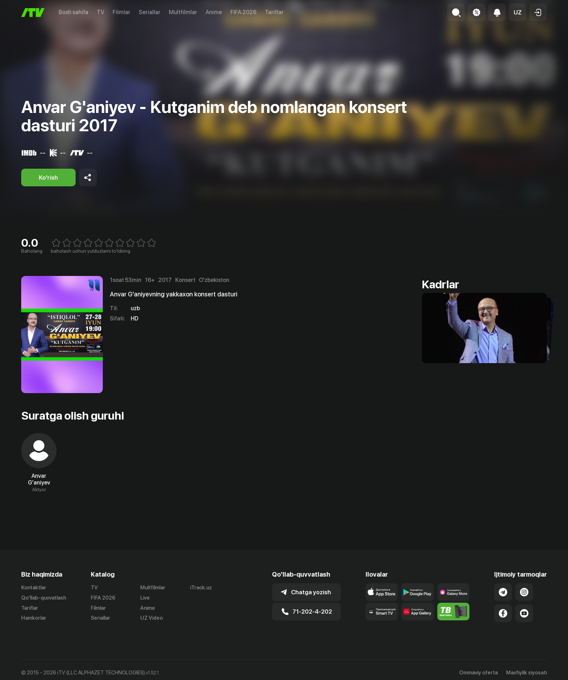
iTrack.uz (201, 587)
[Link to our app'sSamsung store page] (453, 592)
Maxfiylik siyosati (526, 672)
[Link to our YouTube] (524, 613)
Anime (214, 12)
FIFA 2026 (243, 12)
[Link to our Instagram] (524, 592)
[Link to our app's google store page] (417, 592)
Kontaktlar (33, 587)
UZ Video (151, 618)
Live (145, 598)
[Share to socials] (88, 177)
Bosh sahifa (73, 12)
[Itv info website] (453, 611)
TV (100, 12)
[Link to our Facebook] (503, 613)
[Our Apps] (382, 611)
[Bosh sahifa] (33, 12)
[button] (517, 12)
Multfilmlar (183, 12)
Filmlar (121, 12)
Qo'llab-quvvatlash (43, 598)
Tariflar (274, 12)
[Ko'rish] (48, 177)
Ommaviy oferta (478, 672)
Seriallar (149, 12)
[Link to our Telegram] (503, 592)
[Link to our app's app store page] (382, 592)
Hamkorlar (33, 618)
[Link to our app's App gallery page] (417, 611)
